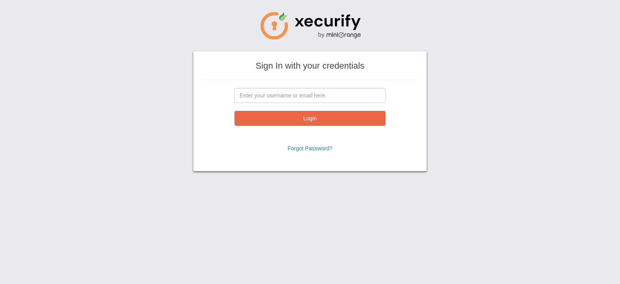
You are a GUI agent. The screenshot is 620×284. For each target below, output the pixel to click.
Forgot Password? (310, 148)
